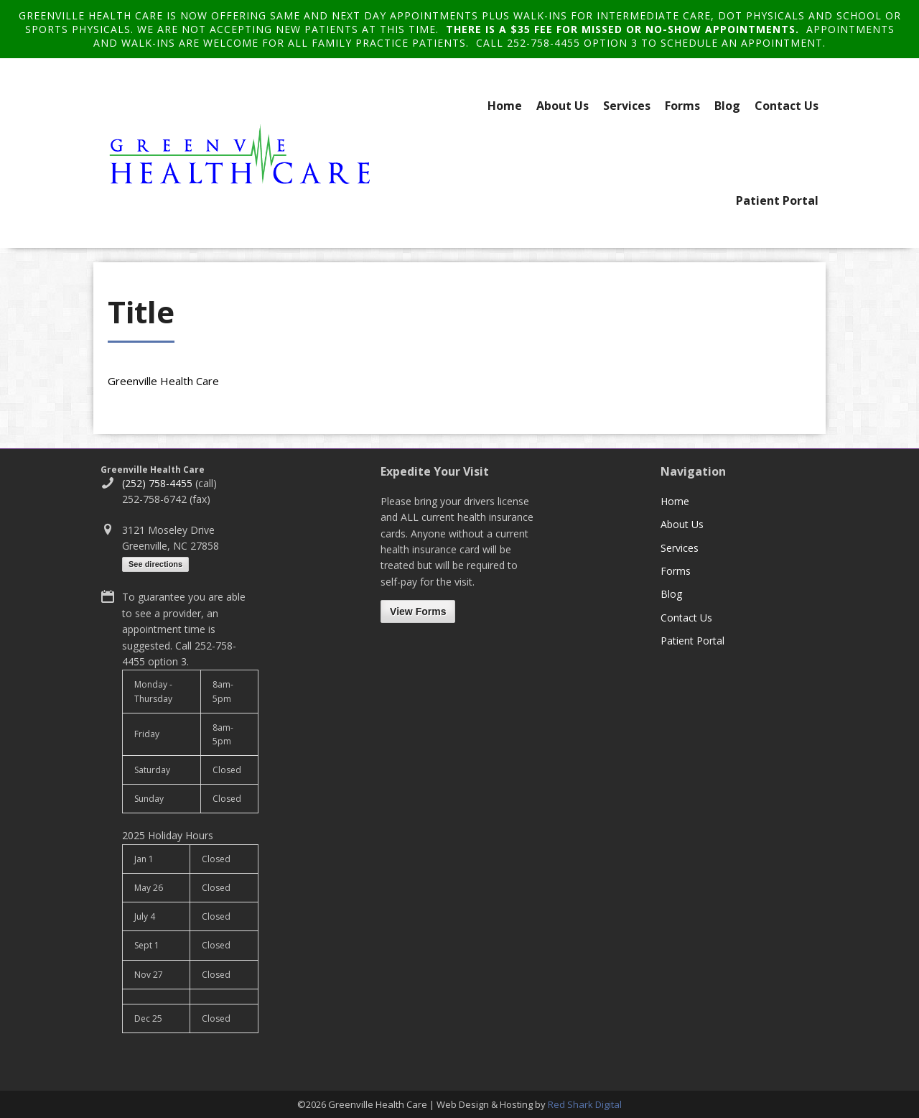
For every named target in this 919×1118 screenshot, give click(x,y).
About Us (562, 106)
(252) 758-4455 (157, 483)
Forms (682, 106)
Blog (727, 106)
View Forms (418, 611)
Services (626, 106)
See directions (155, 564)
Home (505, 106)
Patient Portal (777, 200)
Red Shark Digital (585, 1104)
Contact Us (786, 106)
